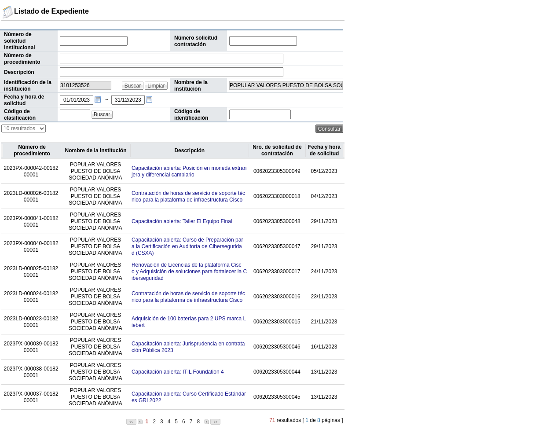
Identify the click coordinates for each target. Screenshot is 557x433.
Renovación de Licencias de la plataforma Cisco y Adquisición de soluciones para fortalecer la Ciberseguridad (189, 271)
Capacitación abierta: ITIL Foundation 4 (178, 372)
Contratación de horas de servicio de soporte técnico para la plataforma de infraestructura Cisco (188, 196)
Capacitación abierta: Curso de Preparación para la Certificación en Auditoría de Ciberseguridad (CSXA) (187, 246)
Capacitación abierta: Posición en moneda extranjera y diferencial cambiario (189, 171)
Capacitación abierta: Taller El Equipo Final (182, 221)
